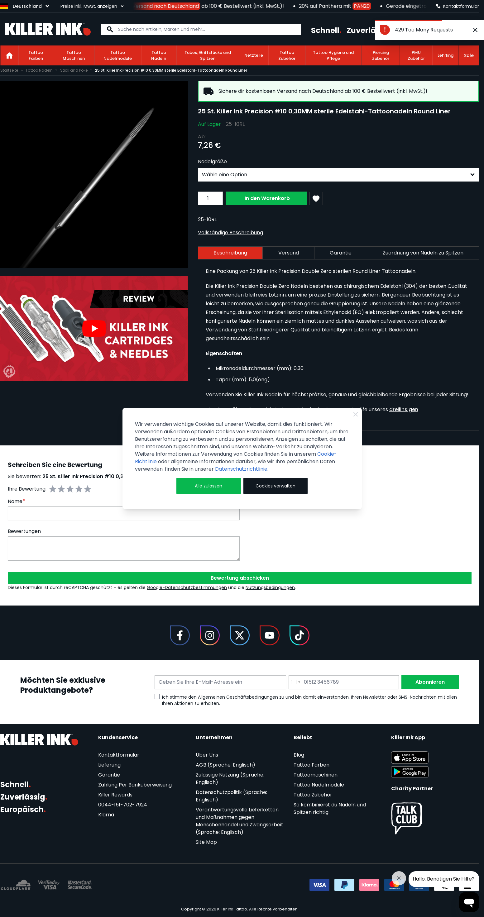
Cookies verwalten (275, 486)
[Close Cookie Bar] (355, 414)
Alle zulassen (208, 486)
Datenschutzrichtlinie (241, 469)
